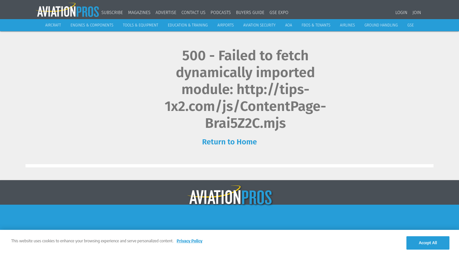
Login (401, 12)
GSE (410, 25)
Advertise (166, 12)
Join (416, 12)
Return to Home (229, 141)
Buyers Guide (250, 12)
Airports (225, 25)
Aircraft (53, 25)
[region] (229, 243)
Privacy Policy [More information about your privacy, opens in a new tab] (189, 240)
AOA (288, 25)
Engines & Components (91, 25)
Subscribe (112, 12)
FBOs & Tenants (316, 25)
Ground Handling (381, 25)
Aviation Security (259, 25)
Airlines (347, 25)
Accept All (428, 242)
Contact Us (193, 12)
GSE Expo (279, 12)
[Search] (430, 11)
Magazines (139, 12)
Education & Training (188, 25)
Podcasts (221, 12)
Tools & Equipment (140, 25)
